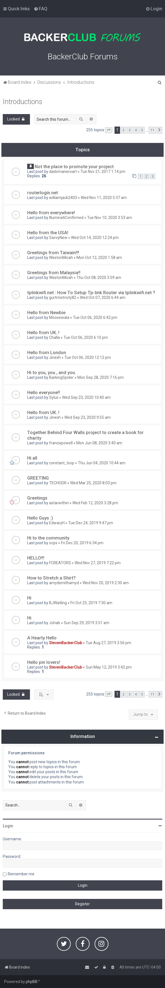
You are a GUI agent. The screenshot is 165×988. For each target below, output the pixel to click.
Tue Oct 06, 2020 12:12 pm (87, 357)
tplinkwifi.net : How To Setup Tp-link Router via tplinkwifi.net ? (91, 292)
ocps (53, 543)
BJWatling (58, 603)
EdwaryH (57, 523)
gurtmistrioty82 (62, 297)
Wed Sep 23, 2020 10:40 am (86, 397)
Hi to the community (48, 538)
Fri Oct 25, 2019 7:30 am (91, 603)
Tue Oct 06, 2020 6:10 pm (86, 337)
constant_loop (61, 463)
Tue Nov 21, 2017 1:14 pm (102, 171)
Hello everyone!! (43, 392)
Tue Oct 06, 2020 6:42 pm (95, 317)
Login (8, 826)
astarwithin (59, 503)
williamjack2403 (63, 197)
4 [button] (136, 130)
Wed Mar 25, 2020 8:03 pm (93, 483)
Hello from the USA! (47, 232)
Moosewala (59, 317)
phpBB (31, 981)
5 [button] (142, 130)
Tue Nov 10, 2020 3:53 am (109, 217)
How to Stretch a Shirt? (51, 578)
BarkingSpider (61, 377)
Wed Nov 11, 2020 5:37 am (104, 197)
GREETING (38, 478)
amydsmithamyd (64, 583)
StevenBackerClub (65, 643)
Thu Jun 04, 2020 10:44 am (101, 463)
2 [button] (124, 130)
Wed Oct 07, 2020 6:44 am (102, 297)
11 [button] (152, 130)
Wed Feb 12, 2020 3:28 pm (95, 503)
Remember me (21, 874)
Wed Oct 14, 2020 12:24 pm (95, 237)
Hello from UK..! (43, 332)
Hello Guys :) (40, 518)
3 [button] (130, 130)
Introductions (22, 102)
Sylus (54, 397)
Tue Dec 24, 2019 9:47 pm (90, 523)
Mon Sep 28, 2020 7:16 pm (100, 377)
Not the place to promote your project (74, 166)
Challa (54, 337)
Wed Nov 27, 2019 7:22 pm (98, 563)
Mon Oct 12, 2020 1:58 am (99, 257)
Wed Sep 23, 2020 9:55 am (87, 417)
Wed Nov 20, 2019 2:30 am (106, 583)
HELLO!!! (35, 558)
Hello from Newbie (46, 312)
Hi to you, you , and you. (51, 372)
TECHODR (58, 483)
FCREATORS (60, 563)
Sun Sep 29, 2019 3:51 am (86, 623)
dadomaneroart (63, 171)
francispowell (61, 443)
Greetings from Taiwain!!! (53, 252)
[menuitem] (40, 8)
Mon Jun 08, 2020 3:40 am (99, 443)
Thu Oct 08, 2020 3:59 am (99, 277)
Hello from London (46, 352)
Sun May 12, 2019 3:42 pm (109, 667)
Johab (54, 623)
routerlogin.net (42, 192)
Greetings (37, 498)
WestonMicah (61, 257)
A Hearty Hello (42, 638)
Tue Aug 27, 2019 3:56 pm (108, 643)
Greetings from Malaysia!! (53, 272)
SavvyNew (58, 237)
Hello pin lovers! (43, 662)
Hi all (32, 458)
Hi (29, 598)
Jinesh (55, 357)
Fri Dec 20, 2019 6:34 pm (82, 543)
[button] (108, 130)
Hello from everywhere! (51, 212)
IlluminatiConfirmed (66, 217)
